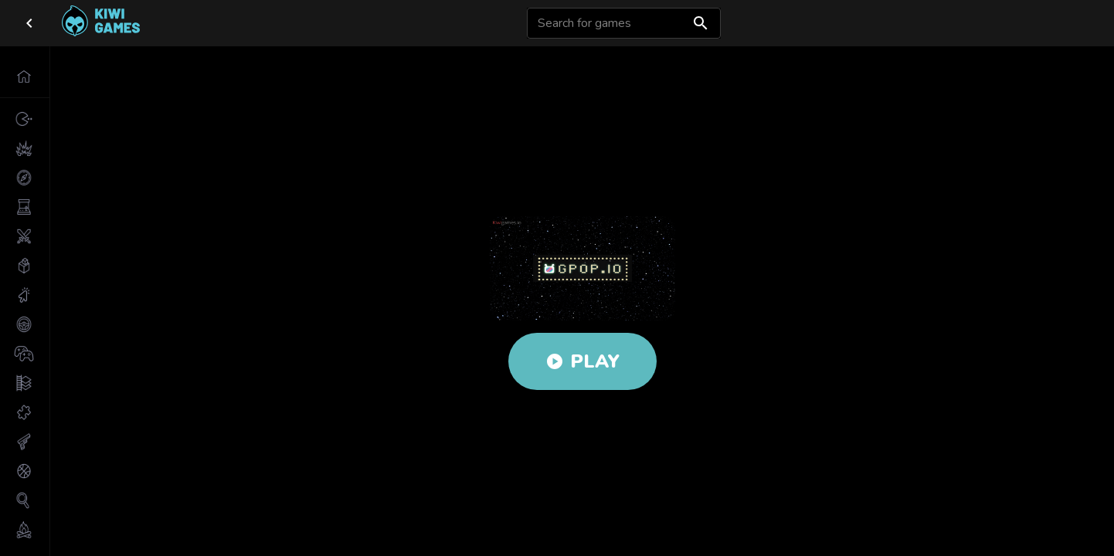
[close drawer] (29, 23)
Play (582, 361)
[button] (24, 76)
